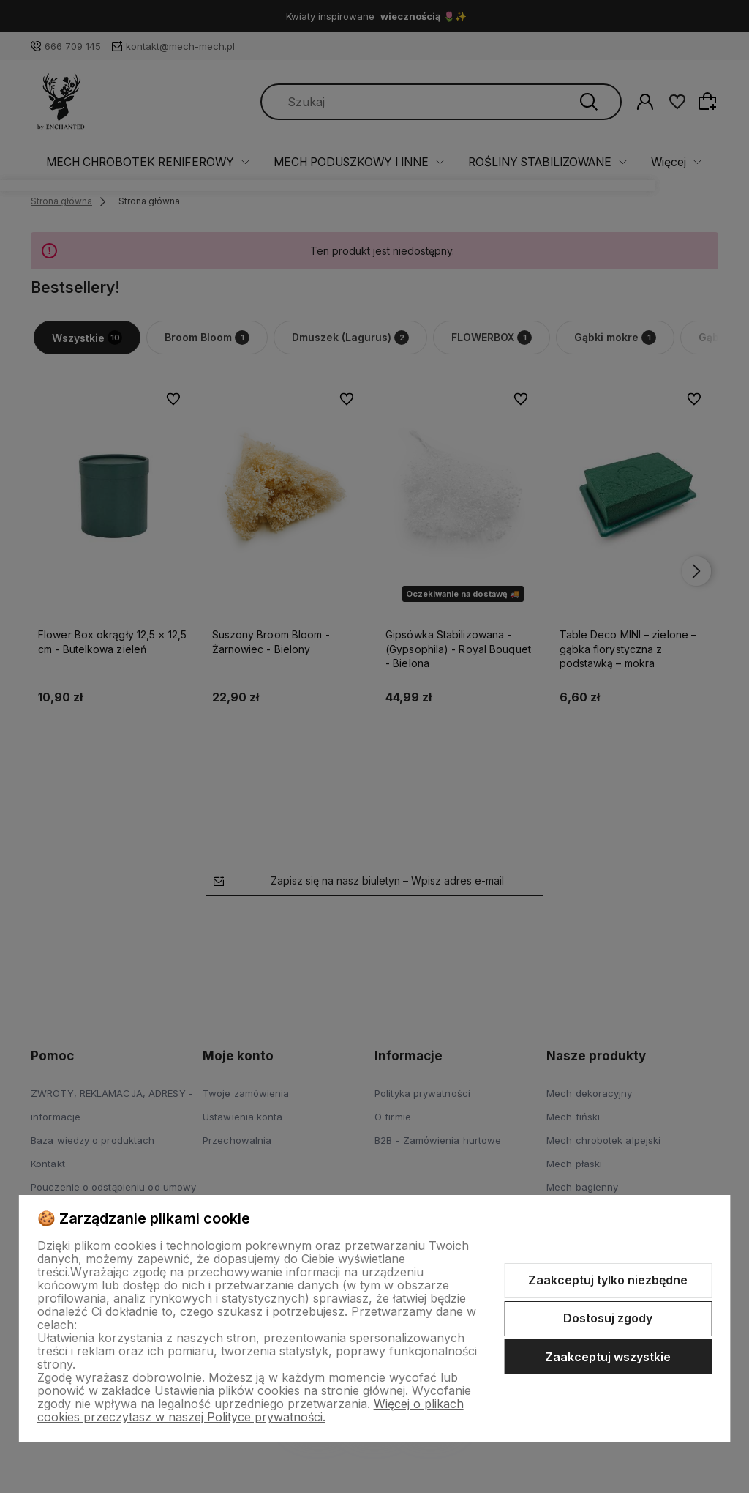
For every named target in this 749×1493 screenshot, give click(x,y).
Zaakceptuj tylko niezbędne (608, 1280)
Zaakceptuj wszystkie (608, 1356)
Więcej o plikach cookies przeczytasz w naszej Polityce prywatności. (250, 1410)
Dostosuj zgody (607, 1318)
